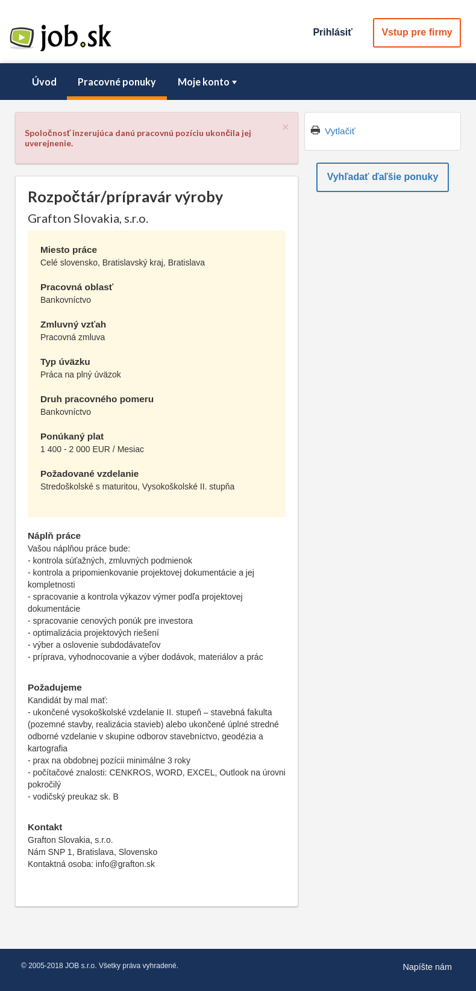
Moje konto (208, 81)
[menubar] (238, 82)
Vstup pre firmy (416, 32)
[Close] (285, 126)
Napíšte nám (427, 967)
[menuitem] (44, 82)
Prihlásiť (332, 32)
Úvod (44, 81)
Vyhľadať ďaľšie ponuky (383, 177)
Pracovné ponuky (117, 81)
